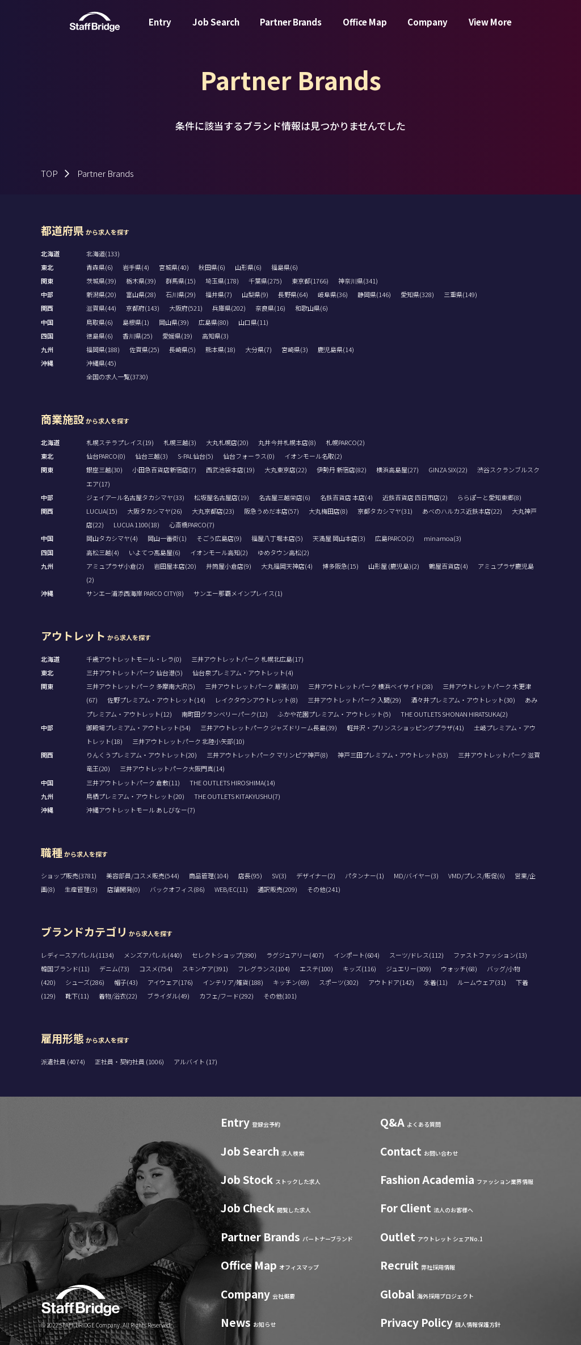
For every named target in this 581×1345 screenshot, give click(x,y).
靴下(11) (77, 995)
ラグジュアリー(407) (295, 954)
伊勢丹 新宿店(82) (342, 469)
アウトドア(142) (391, 982)
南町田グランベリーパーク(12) (225, 713)
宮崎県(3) (294, 349)
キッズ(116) (359, 968)
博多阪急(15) (340, 565)
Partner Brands (291, 30)
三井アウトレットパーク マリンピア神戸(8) (267, 754)
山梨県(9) (255, 294)
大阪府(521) (186, 307)
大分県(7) (258, 349)
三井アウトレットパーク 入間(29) (354, 699)
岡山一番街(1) (167, 538)
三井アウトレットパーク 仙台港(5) (134, 672)
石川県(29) (181, 294)
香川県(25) (138, 335)
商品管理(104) (209, 875)
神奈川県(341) (358, 280)
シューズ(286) (84, 982)
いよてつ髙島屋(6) (154, 552)
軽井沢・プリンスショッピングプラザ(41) (405, 727)
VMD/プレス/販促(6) (476, 875)
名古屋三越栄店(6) (284, 497)
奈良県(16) (270, 307)
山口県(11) (253, 322)
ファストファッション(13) (490, 954)
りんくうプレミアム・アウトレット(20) (141, 754)
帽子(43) (126, 982)
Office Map (365, 30)
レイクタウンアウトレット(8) (256, 699)
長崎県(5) (182, 349)
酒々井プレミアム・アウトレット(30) (463, 699)
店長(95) (250, 875)
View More (490, 30)
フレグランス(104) (264, 968)
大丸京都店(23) (213, 510)
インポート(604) (357, 954)
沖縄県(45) (101, 362)
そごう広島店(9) (219, 538)
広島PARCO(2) (394, 538)
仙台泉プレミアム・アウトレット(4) (242, 672)
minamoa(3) (442, 538)
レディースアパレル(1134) (77, 954)
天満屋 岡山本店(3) (339, 538)
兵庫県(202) (229, 307)
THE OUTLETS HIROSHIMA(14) (232, 782)
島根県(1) (136, 322)
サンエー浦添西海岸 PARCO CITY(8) (135, 593)
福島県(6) (284, 267)
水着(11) (436, 982)
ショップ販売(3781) (68, 875)
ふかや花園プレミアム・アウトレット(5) (334, 713)
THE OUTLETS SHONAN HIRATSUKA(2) (454, 713)
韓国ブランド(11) (65, 968)
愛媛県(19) (177, 335)
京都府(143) (142, 307)
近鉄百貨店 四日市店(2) (415, 497)
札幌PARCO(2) (345, 442)
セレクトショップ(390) (224, 954)
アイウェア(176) (170, 982)
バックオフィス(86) (177, 889)
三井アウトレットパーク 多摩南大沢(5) (140, 686)
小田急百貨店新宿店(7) (164, 469)
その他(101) (280, 995)
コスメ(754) (155, 968)
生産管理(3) (81, 889)
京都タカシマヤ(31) (384, 510)
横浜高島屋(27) (397, 469)
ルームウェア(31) (481, 982)
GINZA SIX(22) (448, 469)
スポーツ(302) (339, 982)
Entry (160, 30)
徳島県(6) (99, 335)
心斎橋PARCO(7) (191, 524)
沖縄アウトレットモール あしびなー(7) (140, 809)
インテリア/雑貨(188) (233, 982)
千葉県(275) (265, 280)
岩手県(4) (136, 267)
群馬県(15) (181, 280)
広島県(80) (214, 322)
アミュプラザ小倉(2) (115, 565)
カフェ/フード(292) (226, 995)
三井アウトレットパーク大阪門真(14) (172, 768)
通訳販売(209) (277, 889)
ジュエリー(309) (408, 968)
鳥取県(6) (99, 322)
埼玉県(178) (222, 280)
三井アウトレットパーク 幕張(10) (251, 686)
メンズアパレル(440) (153, 954)
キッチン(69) (291, 982)
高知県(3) (215, 335)
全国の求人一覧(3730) (117, 376)
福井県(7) (218, 294)
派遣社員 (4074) (63, 1061)
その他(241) (323, 889)
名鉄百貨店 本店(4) (346, 497)
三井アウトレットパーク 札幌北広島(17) (247, 658)
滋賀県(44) (101, 307)
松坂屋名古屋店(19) (221, 497)
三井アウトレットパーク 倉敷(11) (133, 782)
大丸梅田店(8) (328, 510)
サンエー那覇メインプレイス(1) (238, 593)
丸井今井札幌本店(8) (287, 442)
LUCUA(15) (101, 510)
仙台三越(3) (151, 455)
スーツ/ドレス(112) (416, 954)
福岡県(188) (103, 349)
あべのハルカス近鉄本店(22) (462, 510)
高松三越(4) (102, 552)
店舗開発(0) (123, 889)
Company (427, 30)
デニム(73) (114, 968)
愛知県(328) (417, 294)
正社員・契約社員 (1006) (130, 1061)
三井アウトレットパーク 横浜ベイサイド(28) (370, 686)
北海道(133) (103, 253)
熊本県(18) (220, 349)
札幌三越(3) (179, 442)
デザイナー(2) (315, 875)
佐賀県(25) (144, 349)
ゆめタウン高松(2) (283, 552)
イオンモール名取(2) (313, 455)
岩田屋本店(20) (175, 565)
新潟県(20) (101, 294)
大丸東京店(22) (285, 469)
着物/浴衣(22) (118, 995)
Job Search (215, 30)
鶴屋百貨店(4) (448, 565)
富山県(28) (141, 294)
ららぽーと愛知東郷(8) (489, 497)
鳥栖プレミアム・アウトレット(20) (135, 796)
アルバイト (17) (195, 1061)
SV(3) (279, 875)
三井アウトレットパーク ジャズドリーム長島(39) (268, 727)
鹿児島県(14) (336, 349)
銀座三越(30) (104, 469)
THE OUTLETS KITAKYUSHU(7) (237, 796)
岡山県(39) (174, 322)
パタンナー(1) (364, 875)
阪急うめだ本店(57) (271, 510)
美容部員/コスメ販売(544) (142, 875)
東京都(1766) (310, 280)
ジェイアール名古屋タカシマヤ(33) (135, 497)
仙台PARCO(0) (105, 455)
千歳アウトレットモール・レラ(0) (134, 658)
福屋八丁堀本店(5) (277, 538)
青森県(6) (99, 267)
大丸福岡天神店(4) (287, 565)
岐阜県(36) (333, 294)
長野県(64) (293, 294)
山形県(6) (248, 267)
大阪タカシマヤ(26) (154, 510)
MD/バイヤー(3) (416, 875)
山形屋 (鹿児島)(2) (393, 565)
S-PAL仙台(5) (195, 455)
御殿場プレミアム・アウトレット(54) (138, 727)
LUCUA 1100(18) (136, 524)
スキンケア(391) (205, 968)
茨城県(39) (101, 280)
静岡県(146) (374, 294)
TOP (49, 173)
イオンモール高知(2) (219, 552)
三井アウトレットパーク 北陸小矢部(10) (188, 741)
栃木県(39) (141, 280)
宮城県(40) (174, 267)
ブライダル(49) (168, 995)
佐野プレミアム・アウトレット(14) (156, 699)
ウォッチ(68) (459, 968)
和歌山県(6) (311, 307)
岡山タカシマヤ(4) (112, 538)
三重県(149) (460, 294)
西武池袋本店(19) (230, 469)
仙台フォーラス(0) (249, 455)
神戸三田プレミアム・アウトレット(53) (393, 754)
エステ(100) (316, 968)
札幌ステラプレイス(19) (120, 442)
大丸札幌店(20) (227, 442)
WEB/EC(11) (231, 889)
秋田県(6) (212, 267)
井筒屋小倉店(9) (228, 565)
